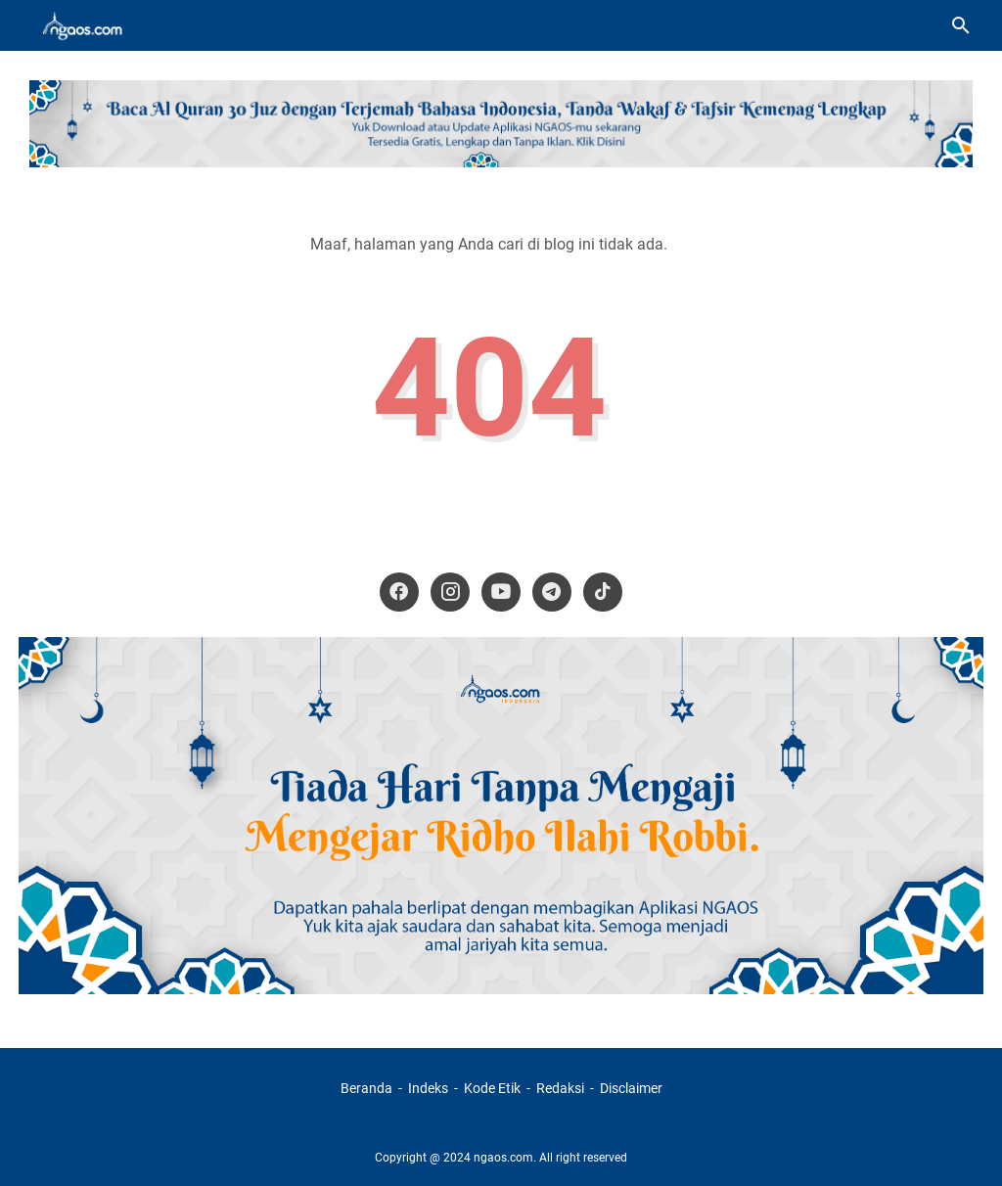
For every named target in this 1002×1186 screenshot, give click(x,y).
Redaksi (560, 1088)
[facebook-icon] (399, 592)
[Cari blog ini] (961, 25)
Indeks (429, 1088)
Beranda (366, 1088)
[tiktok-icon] (602, 592)
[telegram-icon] (551, 592)
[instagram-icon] (450, 592)
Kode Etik (492, 1088)
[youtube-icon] (501, 592)
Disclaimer (631, 1088)
